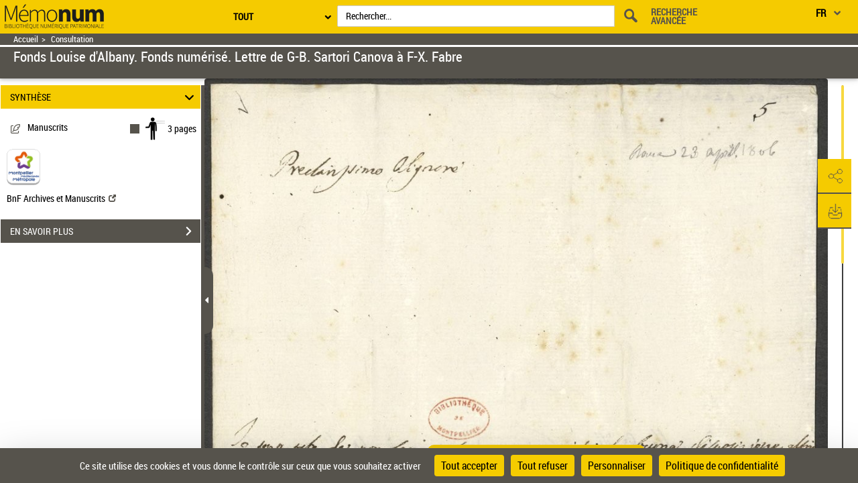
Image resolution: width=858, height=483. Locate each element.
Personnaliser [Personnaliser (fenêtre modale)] (617, 465)
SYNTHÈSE (104, 97)
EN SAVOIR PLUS (105, 231)
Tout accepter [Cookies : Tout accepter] (469, 465)
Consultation (72, 39)
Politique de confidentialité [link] (722, 465)
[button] (834, 176)
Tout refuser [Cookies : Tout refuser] (542, 465)
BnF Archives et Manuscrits (61, 198)
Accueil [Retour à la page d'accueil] (25, 39)
